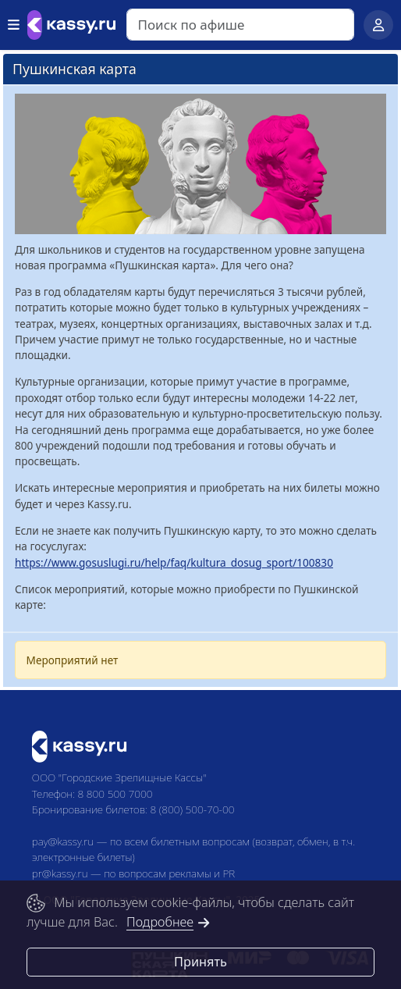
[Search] (240, 25)
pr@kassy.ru (60, 873)
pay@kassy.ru (63, 841)
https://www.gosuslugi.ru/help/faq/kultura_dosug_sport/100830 (174, 562)
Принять (200, 961)
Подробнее (168, 921)
